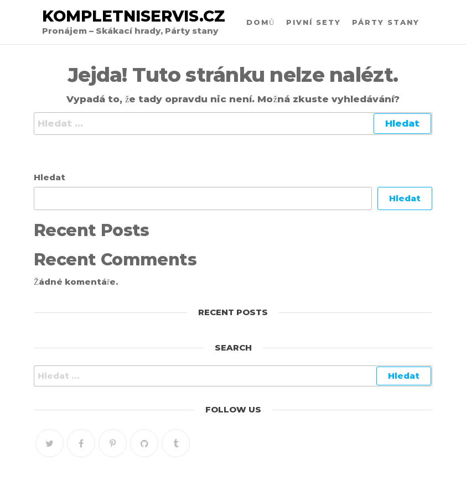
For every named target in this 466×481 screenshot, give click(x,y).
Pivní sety (313, 22)
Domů (260, 22)
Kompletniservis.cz (133, 16)
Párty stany (386, 22)
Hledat (49, 177)
